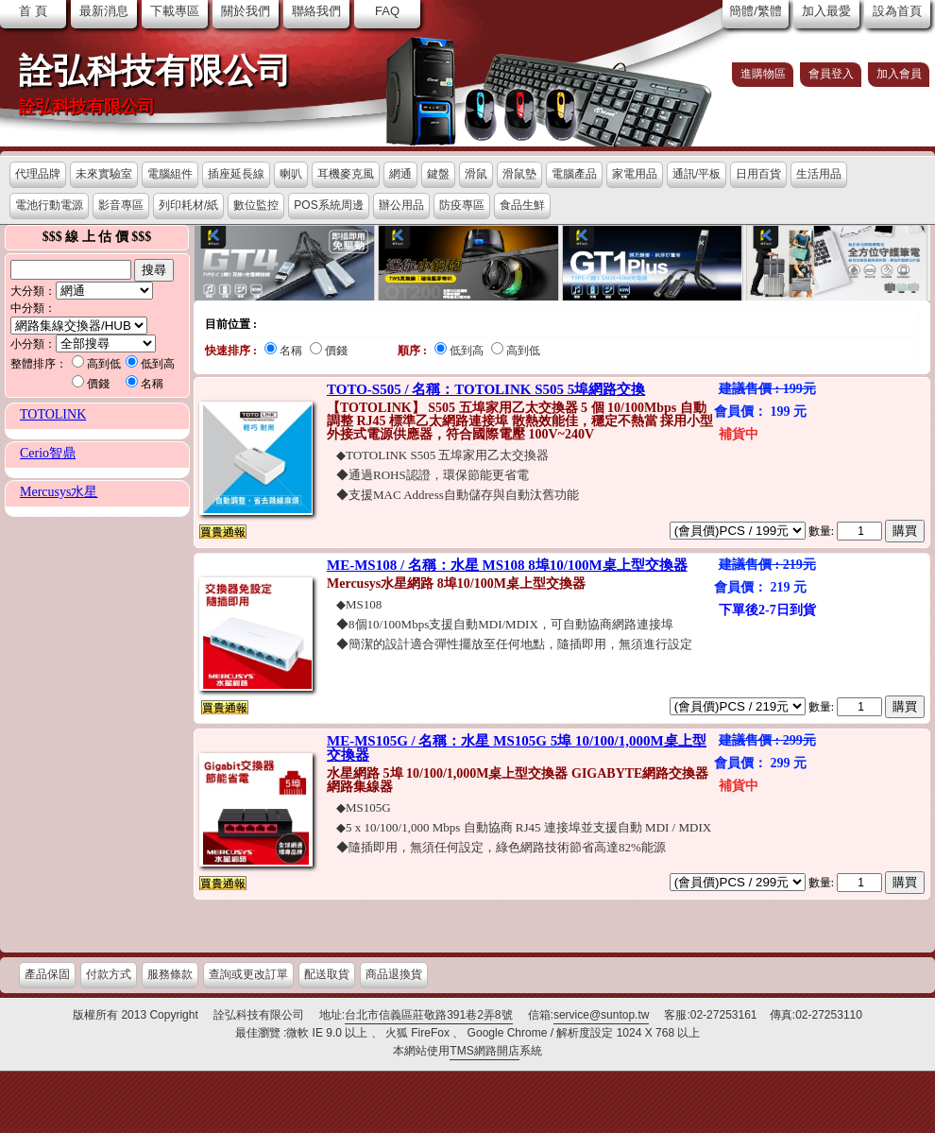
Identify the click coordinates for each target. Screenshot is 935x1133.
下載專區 (174, 11)
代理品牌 (37, 173)
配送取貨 (326, 974)
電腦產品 (574, 173)
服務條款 (170, 974)
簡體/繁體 (755, 11)
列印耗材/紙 (188, 205)
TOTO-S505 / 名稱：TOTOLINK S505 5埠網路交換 (486, 389)
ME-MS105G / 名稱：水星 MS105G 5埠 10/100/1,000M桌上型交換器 (516, 748)
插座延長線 (236, 173)
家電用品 (634, 173)
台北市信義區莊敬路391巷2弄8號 (428, 1014)
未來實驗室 (104, 173)
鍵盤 (438, 173)
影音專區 (121, 205)
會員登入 (831, 73)
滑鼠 (476, 173)
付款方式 (108, 974)
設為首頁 (897, 11)
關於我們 (245, 11)
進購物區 (763, 73)
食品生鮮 (522, 205)
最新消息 (103, 11)
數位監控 (256, 205)
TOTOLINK (53, 414)
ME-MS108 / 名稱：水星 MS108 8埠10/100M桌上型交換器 (507, 565)
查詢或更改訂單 (248, 974)
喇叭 (291, 173)
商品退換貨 (394, 974)
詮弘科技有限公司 (155, 71)
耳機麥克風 (345, 173)
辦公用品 (401, 205)
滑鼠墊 (519, 173)
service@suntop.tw (601, 1014)
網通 (400, 173)
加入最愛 (826, 11)
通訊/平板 (696, 173)
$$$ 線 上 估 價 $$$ (97, 237)
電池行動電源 (49, 205)
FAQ (387, 11)
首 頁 (33, 11)
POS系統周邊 (328, 205)
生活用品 (819, 173)
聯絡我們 (316, 11)
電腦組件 (170, 173)
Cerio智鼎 (48, 453)
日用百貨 (758, 173)
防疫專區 (461, 205)
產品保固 (47, 974)
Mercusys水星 (58, 492)
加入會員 (899, 73)
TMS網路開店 (484, 1050)
